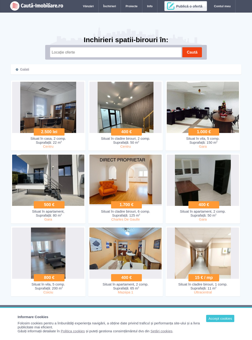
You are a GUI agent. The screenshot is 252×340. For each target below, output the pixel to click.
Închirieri (109, 6)
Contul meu (222, 6)
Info (150, 6)
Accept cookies (220, 318)
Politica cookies (73, 331)
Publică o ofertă (189, 6)
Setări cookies (161, 331)
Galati (24, 69)
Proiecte (131, 6)
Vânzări (88, 6)
